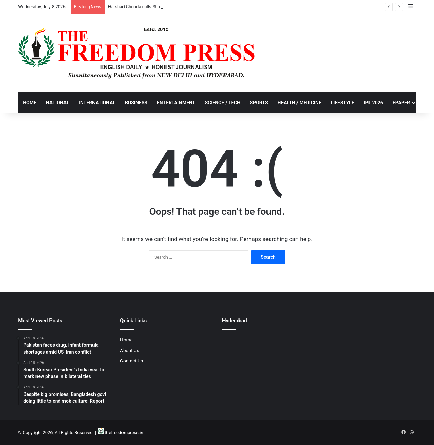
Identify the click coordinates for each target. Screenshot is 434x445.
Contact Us (131, 361)
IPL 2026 (373, 102)
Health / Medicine (299, 102)
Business (136, 102)
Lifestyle (343, 102)
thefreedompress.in (124, 432)
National (57, 102)
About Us (129, 350)
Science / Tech (222, 102)
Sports (259, 102)
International (97, 102)
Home (30, 102)
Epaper (401, 102)
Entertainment (176, 102)
